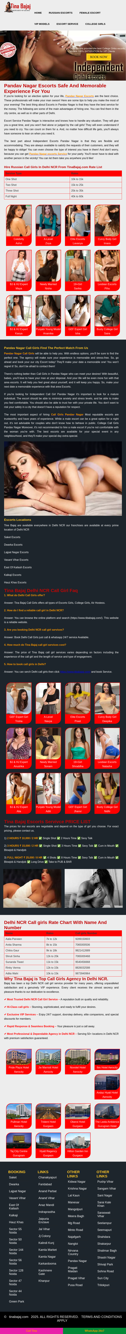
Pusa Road (75, 1285)
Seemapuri (104, 1230)
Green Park (16, 1301)
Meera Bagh (76, 1216)
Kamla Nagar (47, 1256)
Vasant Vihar (17, 1198)
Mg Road (74, 1223)
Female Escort (90, 12)
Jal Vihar (44, 1229)
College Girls (95, 23)
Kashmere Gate (45, 1272)
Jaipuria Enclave (44, 1220)
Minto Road (75, 1230)
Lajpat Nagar (17, 1191)
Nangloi (73, 1243)
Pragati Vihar (76, 1278)
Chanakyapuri (48, 1177)
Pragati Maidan (73, 1269)
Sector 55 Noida (15, 1230)
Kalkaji (13, 1215)
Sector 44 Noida (15, 1293)
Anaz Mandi (46, 1205)
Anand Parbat (48, 1191)
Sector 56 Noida (15, 1261)
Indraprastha (47, 1212)
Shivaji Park (105, 1264)
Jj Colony (45, 1236)
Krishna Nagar (77, 1188)
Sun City (103, 1278)
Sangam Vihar (106, 1188)
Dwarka (14, 1184)
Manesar (73, 1202)
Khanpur (44, 1280)
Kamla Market (48, 1249)
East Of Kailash (14, 1206)
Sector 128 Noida (16, 1272)
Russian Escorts (61, 12)
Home (38, 12)
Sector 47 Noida (15, 1282)
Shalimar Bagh (107, 1250)
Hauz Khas (16, 1222)
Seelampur (104, 1223)
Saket (13, 1177)
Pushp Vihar (105, 1181)
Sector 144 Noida (16, 1251)
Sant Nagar (104, 1195)
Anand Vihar (47, 1198)
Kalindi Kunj (46, 1243)
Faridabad (45, 1184)
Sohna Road (105, 1271)
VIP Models (42, 23)
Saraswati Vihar (103, 1214)
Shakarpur (104, 1243)
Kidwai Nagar (76, 1181)
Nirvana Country (73, 1252)
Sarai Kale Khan (104, 1204)
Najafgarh (74, 1236)
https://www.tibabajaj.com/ (75, 671)
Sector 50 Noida (15, 1241)
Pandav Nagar (77, 1261)
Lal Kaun (74, 1195)
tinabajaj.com (18, 1317)
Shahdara (103, 1236)
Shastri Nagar (106, 1257)
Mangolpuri (75, 1209)
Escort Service (67, 23)
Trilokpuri (103, 1285)
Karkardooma (47, 1263)
